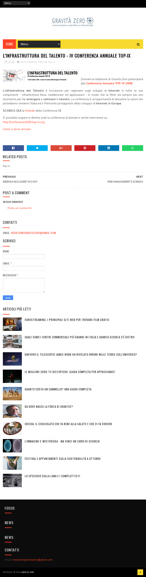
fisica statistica (29, 62)
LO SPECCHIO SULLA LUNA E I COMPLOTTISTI (52, 476)
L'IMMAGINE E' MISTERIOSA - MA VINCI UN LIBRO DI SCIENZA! (62, 441)
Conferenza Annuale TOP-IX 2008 (109, 83)
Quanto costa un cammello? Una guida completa (58, 389)
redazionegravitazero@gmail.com (33, 233)
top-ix (51, 62)
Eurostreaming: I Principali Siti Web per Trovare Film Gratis (67, 320)
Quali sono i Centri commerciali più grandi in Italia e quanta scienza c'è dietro (79, 337)
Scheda (30, 111)
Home (9, 44)
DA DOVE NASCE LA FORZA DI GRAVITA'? (49, 406)
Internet (42, 62)
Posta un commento (20, 208)
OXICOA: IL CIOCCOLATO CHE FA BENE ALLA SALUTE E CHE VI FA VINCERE (68, 424)
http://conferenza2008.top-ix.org (24, 122)
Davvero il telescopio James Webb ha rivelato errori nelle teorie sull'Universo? (81, 354)
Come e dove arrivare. (17, 129)
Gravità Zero (27, 572)
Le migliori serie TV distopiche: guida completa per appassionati (70, 372)
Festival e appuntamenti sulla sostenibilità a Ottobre (63, 458)
